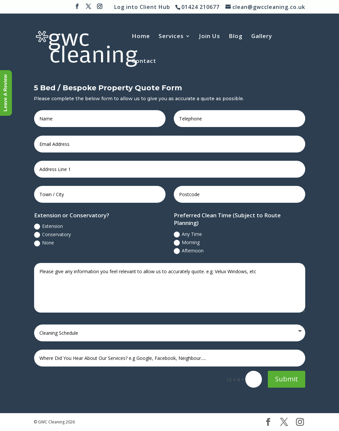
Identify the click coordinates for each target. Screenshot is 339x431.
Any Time (188, 234)
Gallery (261, 37)
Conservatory (52, 234)
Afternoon (189, 250)
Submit (286, 378)
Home (141, 37)
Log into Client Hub (142, 7)
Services (171, 37)
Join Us (209, 37)
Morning (187, 242)
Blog (236, 37)
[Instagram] (100, 8)
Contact (144, 62)
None (44, 242)
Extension (48, 226)
